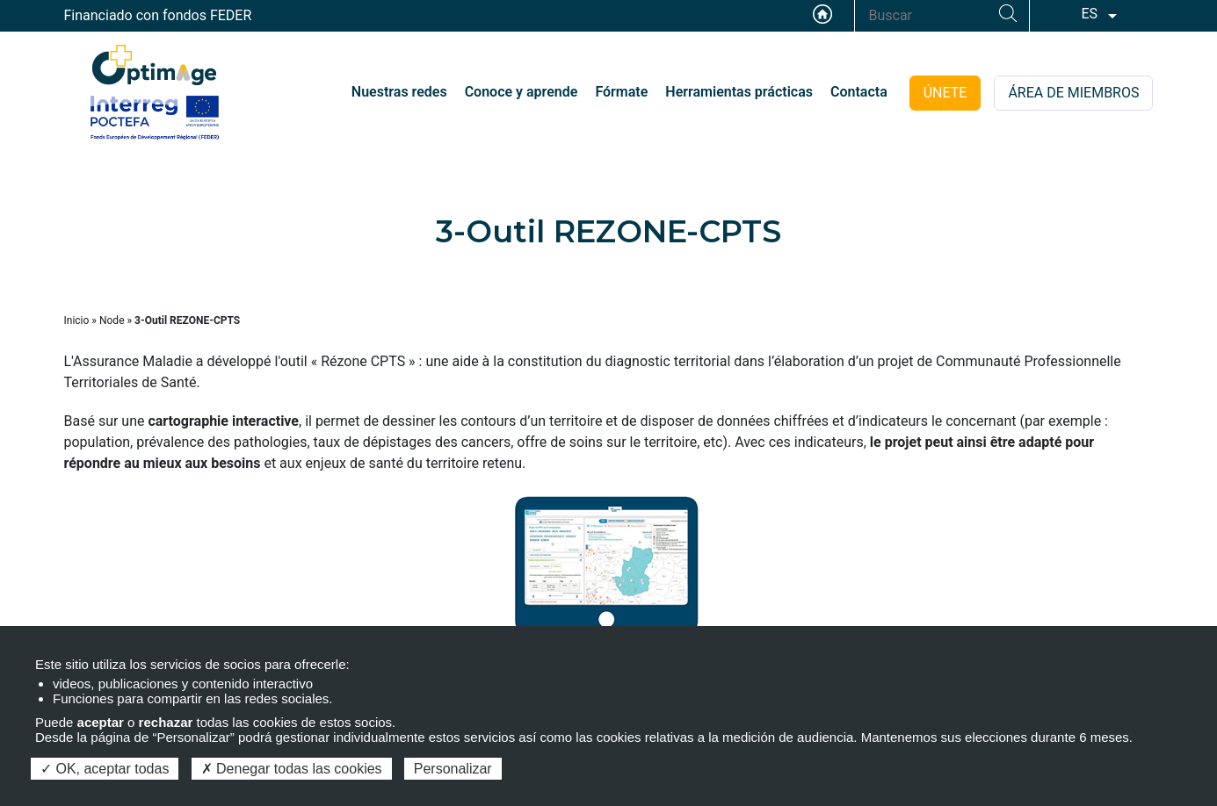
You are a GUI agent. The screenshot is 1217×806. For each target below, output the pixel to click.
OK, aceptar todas (104, 768)
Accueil (822, 14)
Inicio (77, 320)
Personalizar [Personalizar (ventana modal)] (453, 768)
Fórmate (621, 91)
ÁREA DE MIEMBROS (1073, 92)
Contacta (858, 91)
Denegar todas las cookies (291, 768)
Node (112, 320)
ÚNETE (945, 92)
